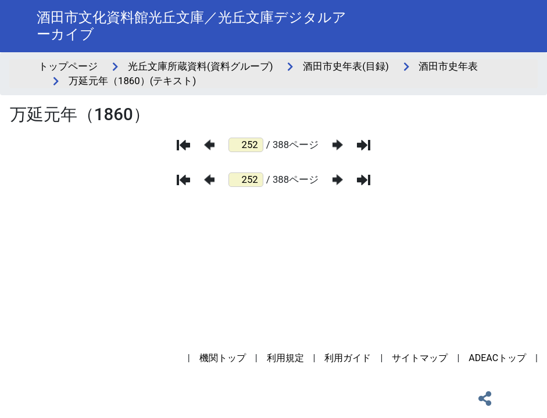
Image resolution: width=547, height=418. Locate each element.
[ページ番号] (245, 145)
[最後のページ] (363, 145)
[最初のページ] (183, 145)
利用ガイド (347, 357)
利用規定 (285, 357)
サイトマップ (420, 357)
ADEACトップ (497, 357)
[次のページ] (338, 144)
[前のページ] (209, 144)
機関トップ (222, 357)
